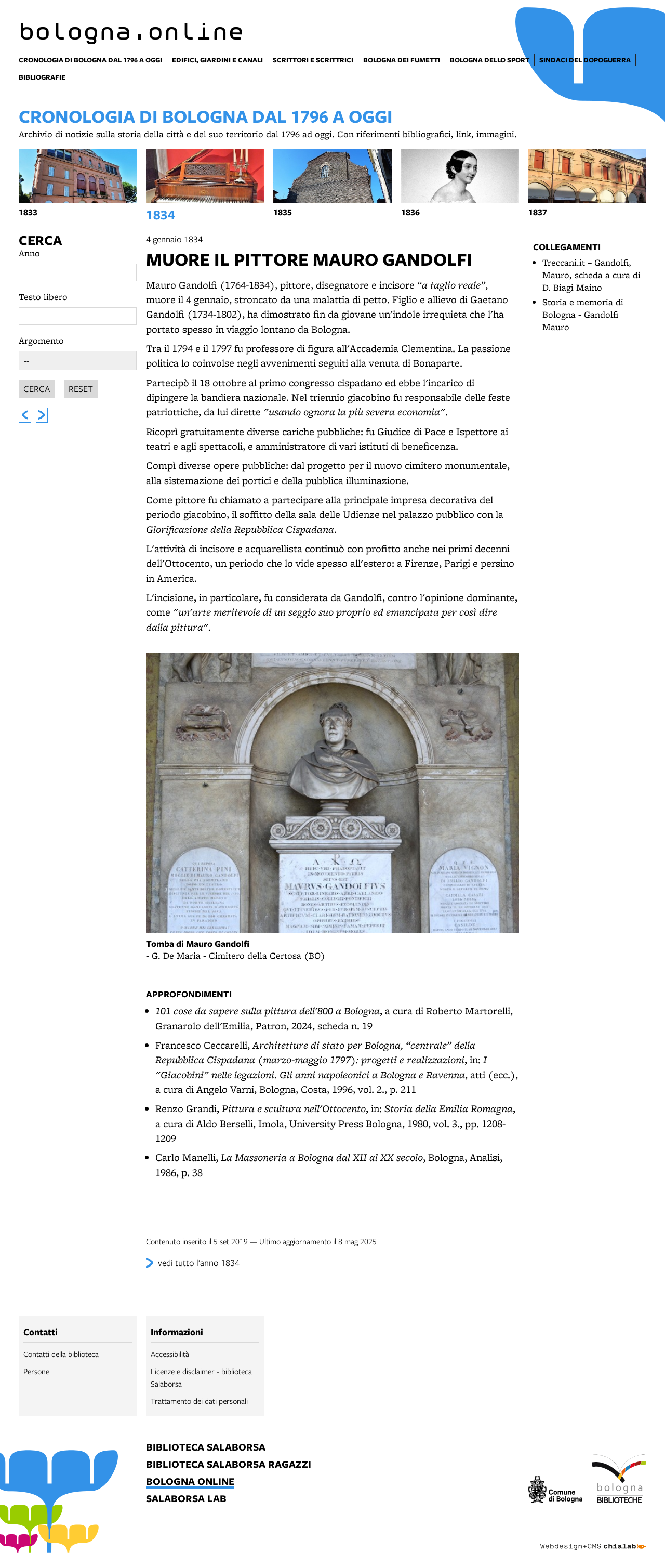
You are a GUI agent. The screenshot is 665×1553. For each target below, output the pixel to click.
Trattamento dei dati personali (199, 1400)
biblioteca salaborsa (205, 1448)
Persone (36, 1371)
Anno (29, 253)
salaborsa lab (186, 1499)
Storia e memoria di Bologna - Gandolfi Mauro (582, 314)
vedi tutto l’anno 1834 (199, 1263)
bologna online (190, 1482)
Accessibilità (170, 1354)
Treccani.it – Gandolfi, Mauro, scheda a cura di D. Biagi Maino (591, 274)
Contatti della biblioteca (61, 1354)
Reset (81, 387)
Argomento (41, 340)
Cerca (40, 240)
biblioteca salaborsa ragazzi (228, 1465)
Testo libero (43, 297)
